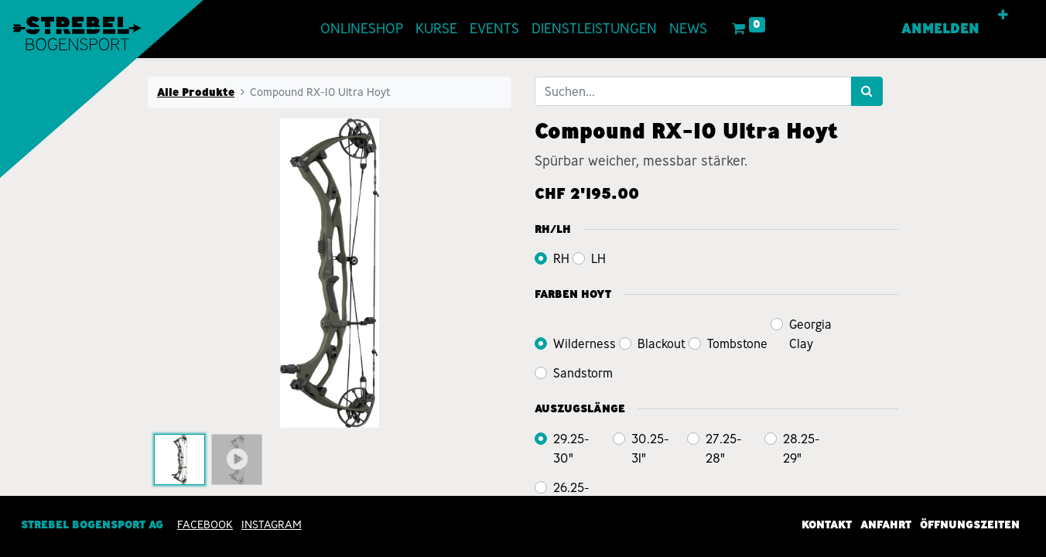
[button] (1002, 15)
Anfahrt (885, 524)
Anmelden (940, 28)
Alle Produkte (195, 92)
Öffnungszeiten (970, 524)
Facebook (205, 524)
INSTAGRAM (271, 524)
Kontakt (827, 524)
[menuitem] (362, 29)
